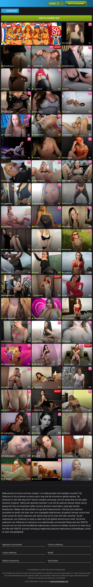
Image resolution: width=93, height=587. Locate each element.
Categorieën (10, 11)
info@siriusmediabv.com (59, 581)
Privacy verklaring (55, 545)
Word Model (53, 561)
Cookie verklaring (9, 553)
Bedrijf (50, 553)
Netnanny (52, 578)
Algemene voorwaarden (12, 545)
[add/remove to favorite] (64, 25)
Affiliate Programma (10, 561)
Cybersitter (61, 578)
